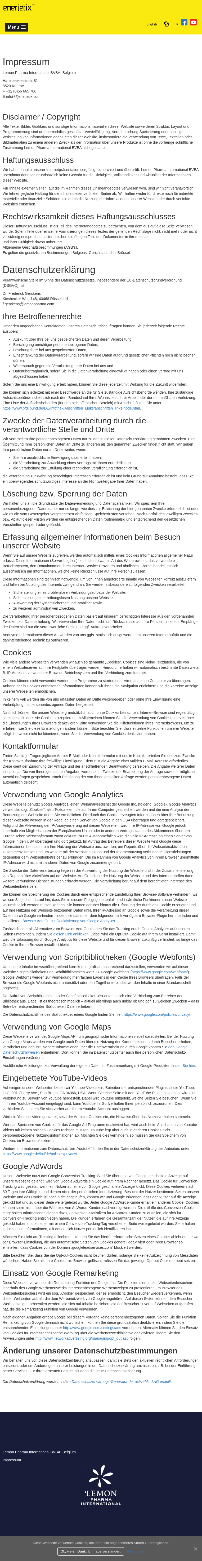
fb (184, 22)
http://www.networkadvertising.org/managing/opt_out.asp (82, 1338)
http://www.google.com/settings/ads (92, 1328)
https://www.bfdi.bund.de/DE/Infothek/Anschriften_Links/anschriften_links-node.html (71, 408)
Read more (136, 1551)
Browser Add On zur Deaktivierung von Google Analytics (69, 921)
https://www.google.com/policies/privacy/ (157, 1014)
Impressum (12, 1460)
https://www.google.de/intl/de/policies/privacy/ (40, 1154)
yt (193, 22)
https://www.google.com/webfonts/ (160, 972)
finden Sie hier (182, 1065)
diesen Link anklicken (70, 934)
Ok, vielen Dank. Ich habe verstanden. (90, 1551)
